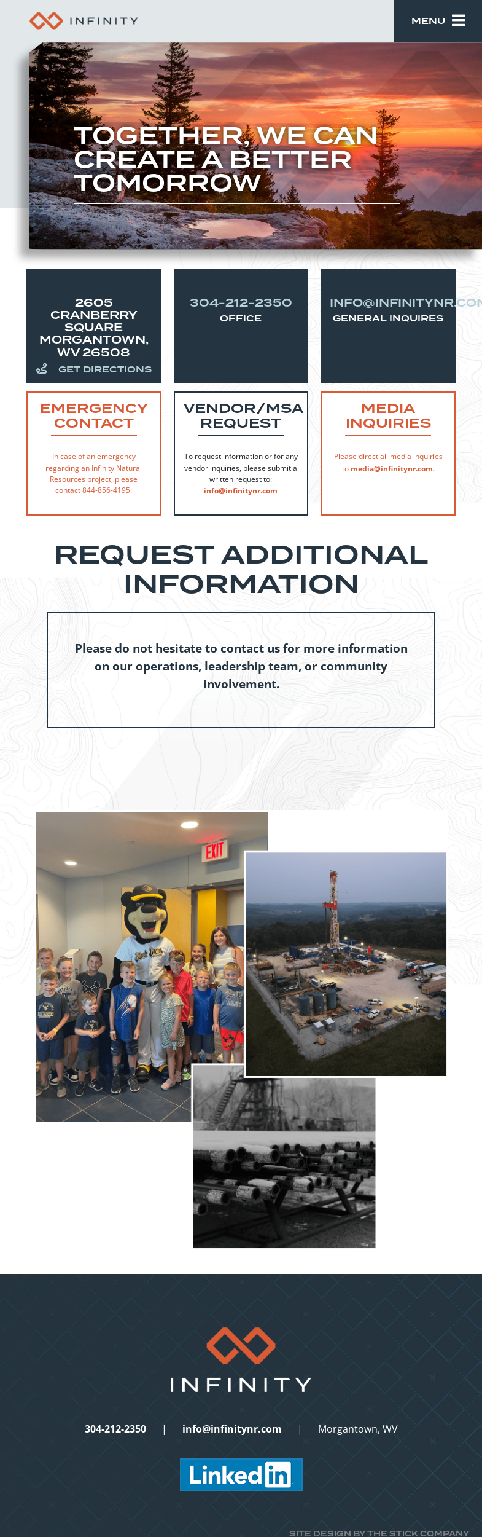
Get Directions (94, 369)
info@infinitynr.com (241, 490)
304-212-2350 (241, 303)
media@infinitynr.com (392, 468)
